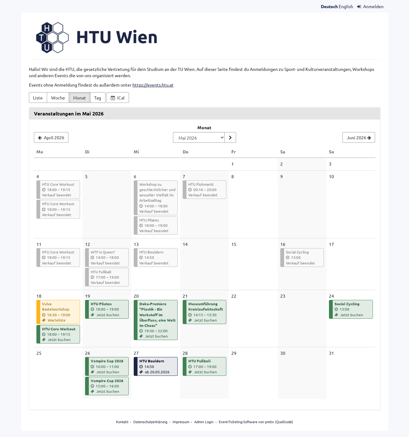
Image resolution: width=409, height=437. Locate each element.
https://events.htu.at (153, 85)
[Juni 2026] (358, 137)
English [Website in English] (346, 6)
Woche (58, 97)
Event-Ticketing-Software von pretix (246, 421)
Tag (97, 97)
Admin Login (203, 421)
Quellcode (284, 421)
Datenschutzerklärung (150, 421)
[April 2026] (51, 137)
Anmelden (370, 6)
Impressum (181, 421)
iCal (118, 97)
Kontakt (122, 421)
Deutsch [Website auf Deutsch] (329, 6)
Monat (79, 97)
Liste (38, 97)
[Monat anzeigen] (230, 137)
